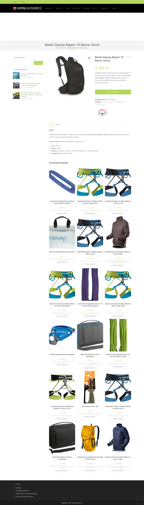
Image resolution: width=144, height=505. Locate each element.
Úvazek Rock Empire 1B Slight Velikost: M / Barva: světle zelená (90, 202)
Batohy (80, 363)
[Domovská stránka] (57, 48)
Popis (52, 124)
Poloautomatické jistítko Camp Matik (62, 354)
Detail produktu (113, 92)
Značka (58, 124)
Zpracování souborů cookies (24, 496)
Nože (86, 413)
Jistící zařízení (67, 361)
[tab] (52, 124)
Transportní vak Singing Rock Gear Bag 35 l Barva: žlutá (90, 458)
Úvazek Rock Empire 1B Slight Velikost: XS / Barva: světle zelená (62, 305)
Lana (67, 210)
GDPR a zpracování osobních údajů (26, 493)
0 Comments (30, 78)
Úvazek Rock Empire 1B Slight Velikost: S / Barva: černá (118, 202)
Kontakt (22, 2)
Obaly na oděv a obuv (97, 466)
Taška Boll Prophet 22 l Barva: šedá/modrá (90, 355)
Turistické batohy (100, 104)
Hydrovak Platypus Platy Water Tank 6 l (62, 252)
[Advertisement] (72, 27)
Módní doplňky (92, 363)
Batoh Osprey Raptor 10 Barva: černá (76, 48)
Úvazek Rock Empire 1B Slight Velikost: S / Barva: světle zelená (118, 305)
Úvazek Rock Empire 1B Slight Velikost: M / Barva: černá (118, 407)
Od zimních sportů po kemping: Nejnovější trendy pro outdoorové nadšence (31, 95)
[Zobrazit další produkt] (129, 56)
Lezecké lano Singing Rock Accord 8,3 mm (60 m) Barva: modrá (62, 202)
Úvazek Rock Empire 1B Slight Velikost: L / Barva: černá (90, 253)
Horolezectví (62, 210)
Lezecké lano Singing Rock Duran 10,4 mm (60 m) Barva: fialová (90, 305)
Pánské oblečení (120, 262)
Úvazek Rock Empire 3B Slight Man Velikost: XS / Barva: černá (62, 407)
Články (16, 2)
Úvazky (98, 210)
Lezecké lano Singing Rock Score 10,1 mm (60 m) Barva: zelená (118, 355)
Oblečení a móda (116, 261)
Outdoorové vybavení (115, 102)
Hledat (38, 63)
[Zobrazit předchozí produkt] (126, 56)
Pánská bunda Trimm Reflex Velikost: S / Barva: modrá (118, 458)
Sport (124, 102)
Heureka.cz (105, 102)
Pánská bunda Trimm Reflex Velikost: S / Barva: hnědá (118, 253)
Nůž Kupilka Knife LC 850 (90, 406)
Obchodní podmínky (22, 491)
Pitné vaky (69, 259)
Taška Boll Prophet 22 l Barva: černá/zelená (62, 458)
